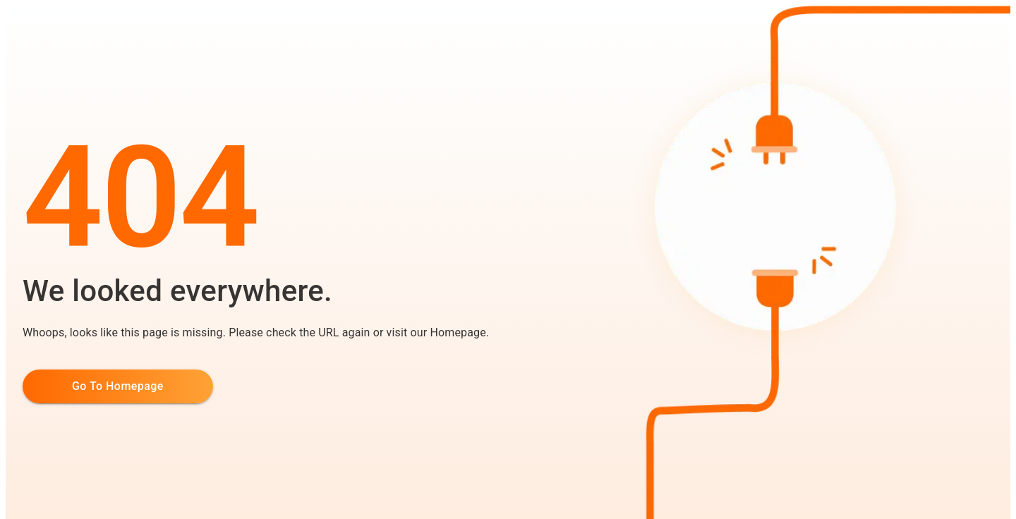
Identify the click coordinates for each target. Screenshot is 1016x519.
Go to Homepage (118, 386)
